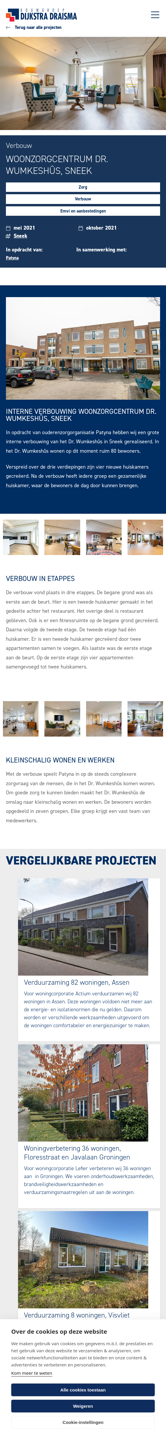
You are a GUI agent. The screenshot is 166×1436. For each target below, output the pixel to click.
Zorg (83, 187)
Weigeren (83, 1406)
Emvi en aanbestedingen (83, 211)
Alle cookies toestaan (83, 1389)
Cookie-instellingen (82, 1422)
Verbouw (83, 199)
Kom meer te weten (31, 1373)
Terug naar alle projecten (34, 27)
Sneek (20, 235)
